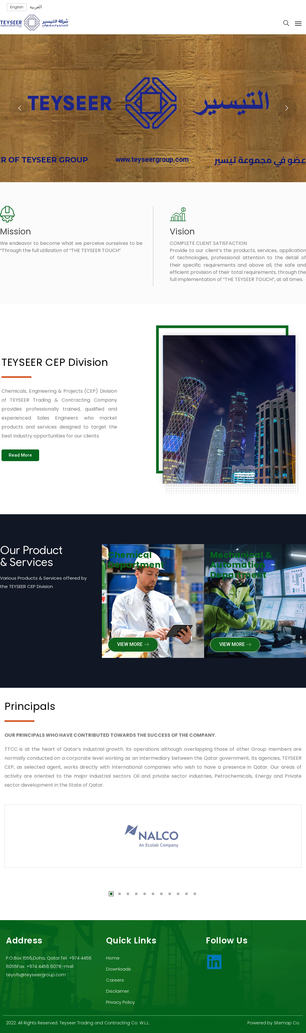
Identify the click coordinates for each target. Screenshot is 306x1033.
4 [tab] (136, 893)
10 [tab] (186, 893)
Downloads (118, 969)
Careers (115, 980)
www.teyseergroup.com (152, 162)
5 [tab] (144, 893)
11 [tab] (194, 893)
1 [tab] (111, 893)
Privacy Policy (120, 1002)
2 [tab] (119, 893)
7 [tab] (161, 893)
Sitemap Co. (287, 1023)
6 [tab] (153, 893)
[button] (20, 455)
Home (113, 958)
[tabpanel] (153, 836)
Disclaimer (117, 991)
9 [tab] (178, 893)
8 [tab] (169, 893)
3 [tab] (128, 893)
